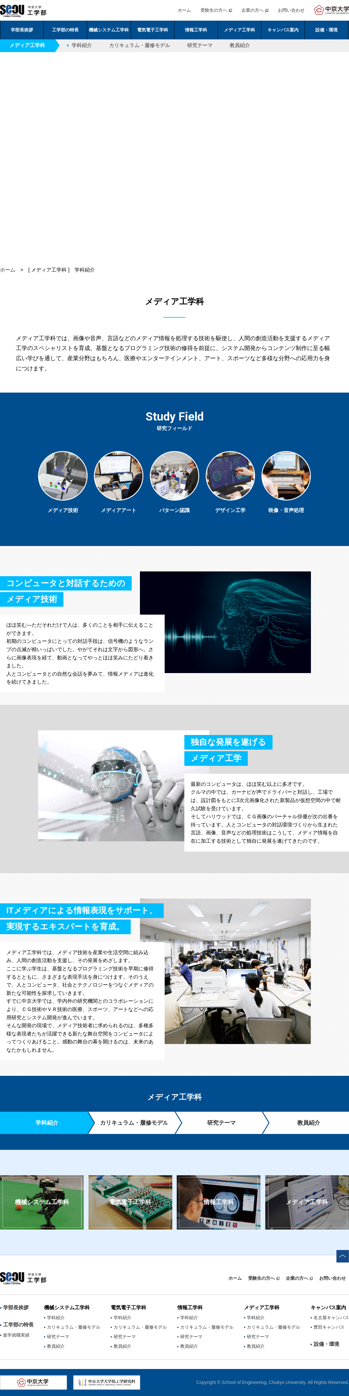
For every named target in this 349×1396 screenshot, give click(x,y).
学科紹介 (82, 45)
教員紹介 (240, 45)
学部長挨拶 (22, 30)
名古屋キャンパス (331, 1317)
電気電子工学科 (130, 1202)
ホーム (184, 10)
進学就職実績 (16, 1335)
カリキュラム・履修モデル (139, 45)
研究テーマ (200, 45)
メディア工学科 (307, 1202)
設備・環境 (326, 30)
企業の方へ (252, 10)
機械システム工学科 (42, 1202)
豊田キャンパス (329, 1327)
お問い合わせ (291, 10)
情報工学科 (219, 1202)
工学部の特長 (18, 1324)
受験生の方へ (214, 10)
